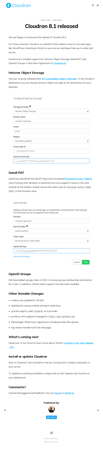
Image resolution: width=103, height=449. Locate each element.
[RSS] (51, 433)
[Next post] (97, 410)
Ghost (56, 438)
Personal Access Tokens (78, 178)
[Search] (93, 5)
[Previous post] (6, 410)
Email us (69, 393)
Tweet (51, 417)
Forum (57, 393)
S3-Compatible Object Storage (59, 78)
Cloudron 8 (59, 63)
